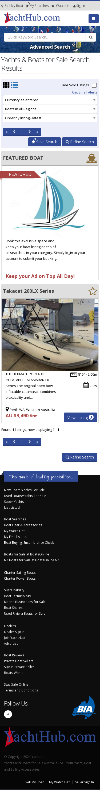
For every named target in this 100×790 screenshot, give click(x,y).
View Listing (80, 417)
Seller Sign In (84, 782)
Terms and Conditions (21, 690)
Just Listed (12, 507)
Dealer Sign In (14, 632)
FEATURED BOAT (23, 158)
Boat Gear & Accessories (23, 525)
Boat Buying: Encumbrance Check (29, 542)
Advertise (11, 643)
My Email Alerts (15, 536)
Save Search (44, 141)
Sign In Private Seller (19, 667)
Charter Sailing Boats (20, 572)
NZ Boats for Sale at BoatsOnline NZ (31, 560)
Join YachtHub (14, 637)
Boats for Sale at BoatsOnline (26, 554)
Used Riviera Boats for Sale (24, 613)
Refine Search (80, 141)
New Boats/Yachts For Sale (24, 490)
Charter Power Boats (20, 578)
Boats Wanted (15, 672)
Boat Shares (13, 607)
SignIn (74, 5)
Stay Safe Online (16, 684)
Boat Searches (15, 519)
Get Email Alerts (84, 92)
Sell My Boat (12, 5)
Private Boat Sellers (19, 661)
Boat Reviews (14, 655)
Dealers (10, 626)
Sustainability (14, 590)
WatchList (61, 5)
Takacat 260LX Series (28, 291)
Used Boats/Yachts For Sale (25, 496)
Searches (37, 5)
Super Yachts (14, 501)
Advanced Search (50, 47)
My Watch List (14, 531)
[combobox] (50, 99)
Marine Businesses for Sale (25, 602)
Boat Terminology (17, 596)
